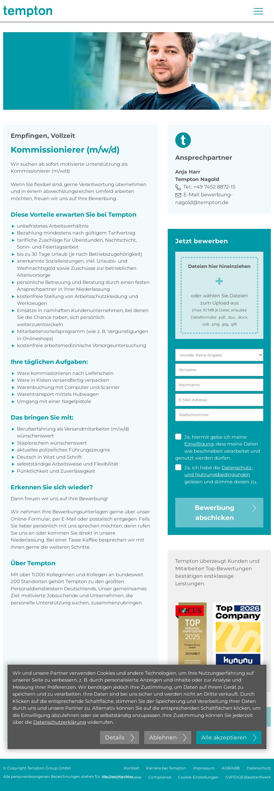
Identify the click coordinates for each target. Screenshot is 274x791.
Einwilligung (198, 444)
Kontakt (131, 768)
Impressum (204, 768)
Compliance (159, 777)
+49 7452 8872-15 (214, 187)
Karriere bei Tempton (166, 768)
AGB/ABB (231, 768)
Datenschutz (259, 768)
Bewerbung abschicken (225, 512)
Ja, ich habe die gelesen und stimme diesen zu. (216, 474)
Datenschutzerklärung (59, 722)
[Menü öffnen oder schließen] (258, 11)
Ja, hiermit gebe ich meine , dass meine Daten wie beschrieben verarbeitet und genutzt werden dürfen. (217, 447)
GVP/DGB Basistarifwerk (248, 777)
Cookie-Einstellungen (198, 777)
